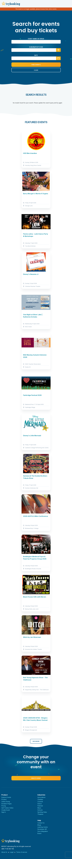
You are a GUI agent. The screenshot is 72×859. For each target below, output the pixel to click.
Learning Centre (42, 827)
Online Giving (5, 801)
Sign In (3, 812)
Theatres (40, 814)
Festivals (40, 806)
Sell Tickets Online (7, 808)
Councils (40, 801)
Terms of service (21, 852)
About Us (4, 852)
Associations (41, 797)
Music (39, 808)
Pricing (3, 806)
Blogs (39, 825)
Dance (39, 803)
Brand (39, 833)
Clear (36, 70)
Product (3, 799)
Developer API (42, 829)
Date (36, 55)
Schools (40, 810)
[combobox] (36, 50)
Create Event (36, 778)
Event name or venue (36, 39)
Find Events (36, 64)
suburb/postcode (36, 47)
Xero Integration (42, 831)
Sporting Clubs (42, 812)
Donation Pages (6, 803)
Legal (11, 852)
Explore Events (6, 797)
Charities (40, 799)
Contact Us (40, 823)
